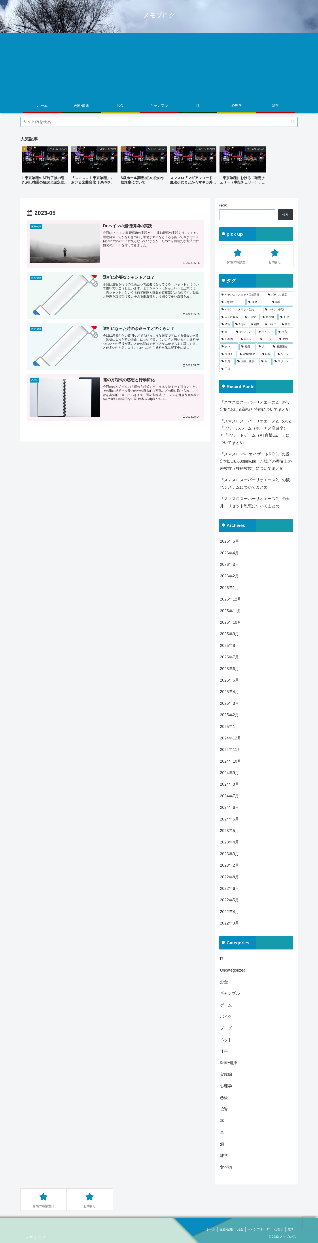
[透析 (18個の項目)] (226, 324)
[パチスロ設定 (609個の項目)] (279, 295)
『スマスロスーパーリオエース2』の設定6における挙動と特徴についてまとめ (255, 406)
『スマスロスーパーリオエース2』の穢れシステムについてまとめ (255, 483)
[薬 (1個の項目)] (265, 361)
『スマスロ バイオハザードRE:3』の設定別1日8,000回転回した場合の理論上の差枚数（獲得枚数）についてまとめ (256, 461)
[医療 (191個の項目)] (281, 302)
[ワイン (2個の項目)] (284, 354)
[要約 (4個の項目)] (285, 339)
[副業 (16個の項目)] (255, 324)
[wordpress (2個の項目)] (248, 354)
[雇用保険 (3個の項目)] (282, 346)
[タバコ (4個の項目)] (229, 346)
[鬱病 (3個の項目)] (247, 346)
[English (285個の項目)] (233, 302)
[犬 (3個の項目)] (263, 346)
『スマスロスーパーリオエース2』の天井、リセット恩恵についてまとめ (255, 502)
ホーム (207, 1229)
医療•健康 (224, 1229)
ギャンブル (253, 1229)
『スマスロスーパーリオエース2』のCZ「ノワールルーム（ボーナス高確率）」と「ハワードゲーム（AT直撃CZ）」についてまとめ (256, 432)
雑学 (290, 1229)
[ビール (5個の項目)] (267, 339)
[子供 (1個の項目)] (256, 369)
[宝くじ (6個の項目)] (266, 332)
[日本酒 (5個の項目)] (229, 339)
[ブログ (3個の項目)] (228, 354)
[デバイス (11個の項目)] (245, 332)
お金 (238, 1229)
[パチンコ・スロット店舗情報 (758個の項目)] (242, 295)
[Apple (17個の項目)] (240, 324)
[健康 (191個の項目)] (257, 302)
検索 (223, 205)
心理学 (278, 1229)
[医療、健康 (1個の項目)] (246, 361)
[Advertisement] (159, 66)
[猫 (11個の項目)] (226, 332)
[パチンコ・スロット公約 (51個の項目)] (241, 309)
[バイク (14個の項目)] (271, 324)
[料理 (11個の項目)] (286, 324)
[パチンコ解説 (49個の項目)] (278, 309)
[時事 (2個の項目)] (267, 354)
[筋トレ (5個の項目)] (248, 339)
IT (267, 1229)
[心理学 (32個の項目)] (251, 317)
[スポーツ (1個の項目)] (283, 361)
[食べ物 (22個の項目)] (269, 317)
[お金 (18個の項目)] (285, 317)
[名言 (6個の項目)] (284, 332)
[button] (293, 121)
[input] (159, 122)
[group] (45, 167)
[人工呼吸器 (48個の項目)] (231, 317)
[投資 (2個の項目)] (227, 361)
